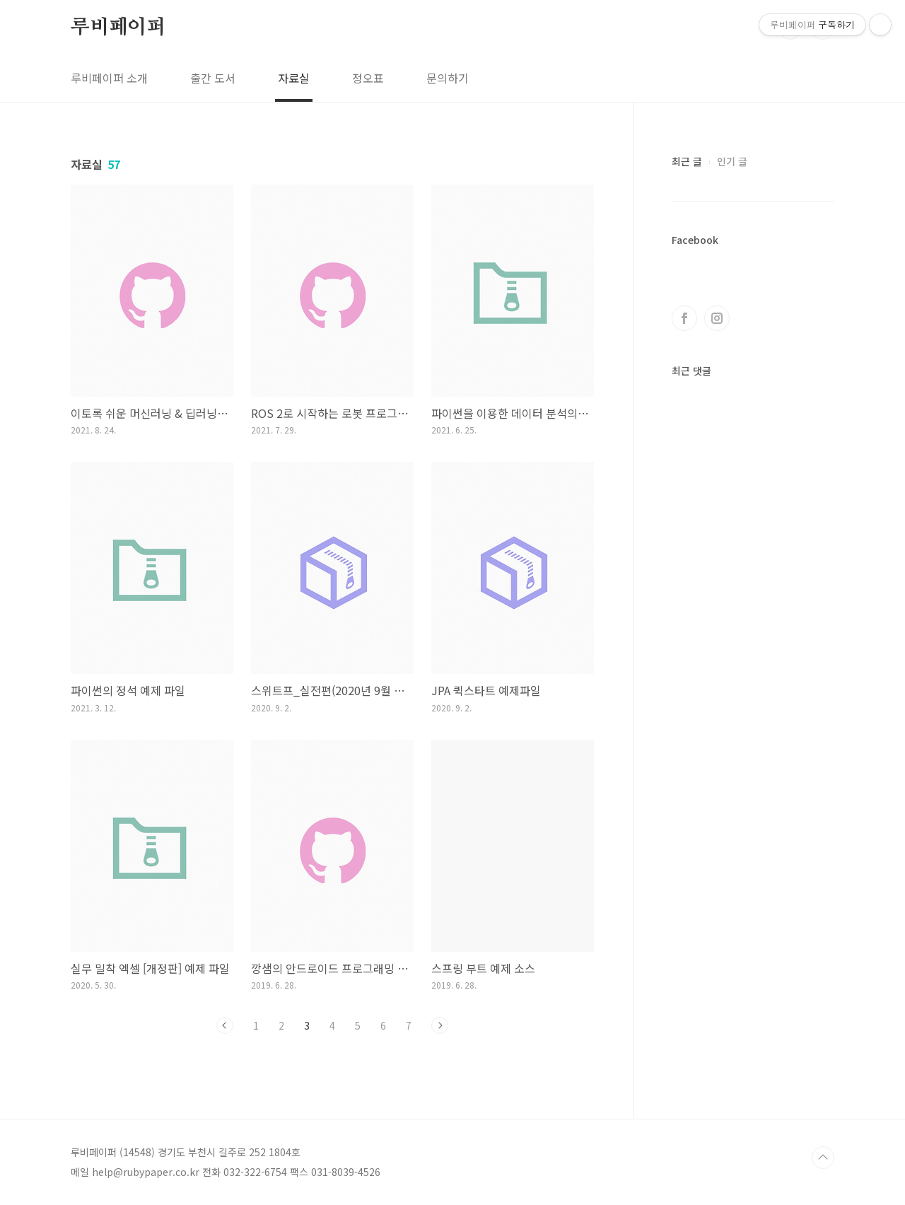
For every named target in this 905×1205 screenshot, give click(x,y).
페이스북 (684, 318)
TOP (823, 1157)
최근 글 (687, 161)
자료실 (294, 77)
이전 (224, 1025)
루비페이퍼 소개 (109, 77)
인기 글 (732, 161)
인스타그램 (717, 318)
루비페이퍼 (118, 27)
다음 (439, 1025)
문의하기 (447, 77)
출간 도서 (212, 77)
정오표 (368, 77)
